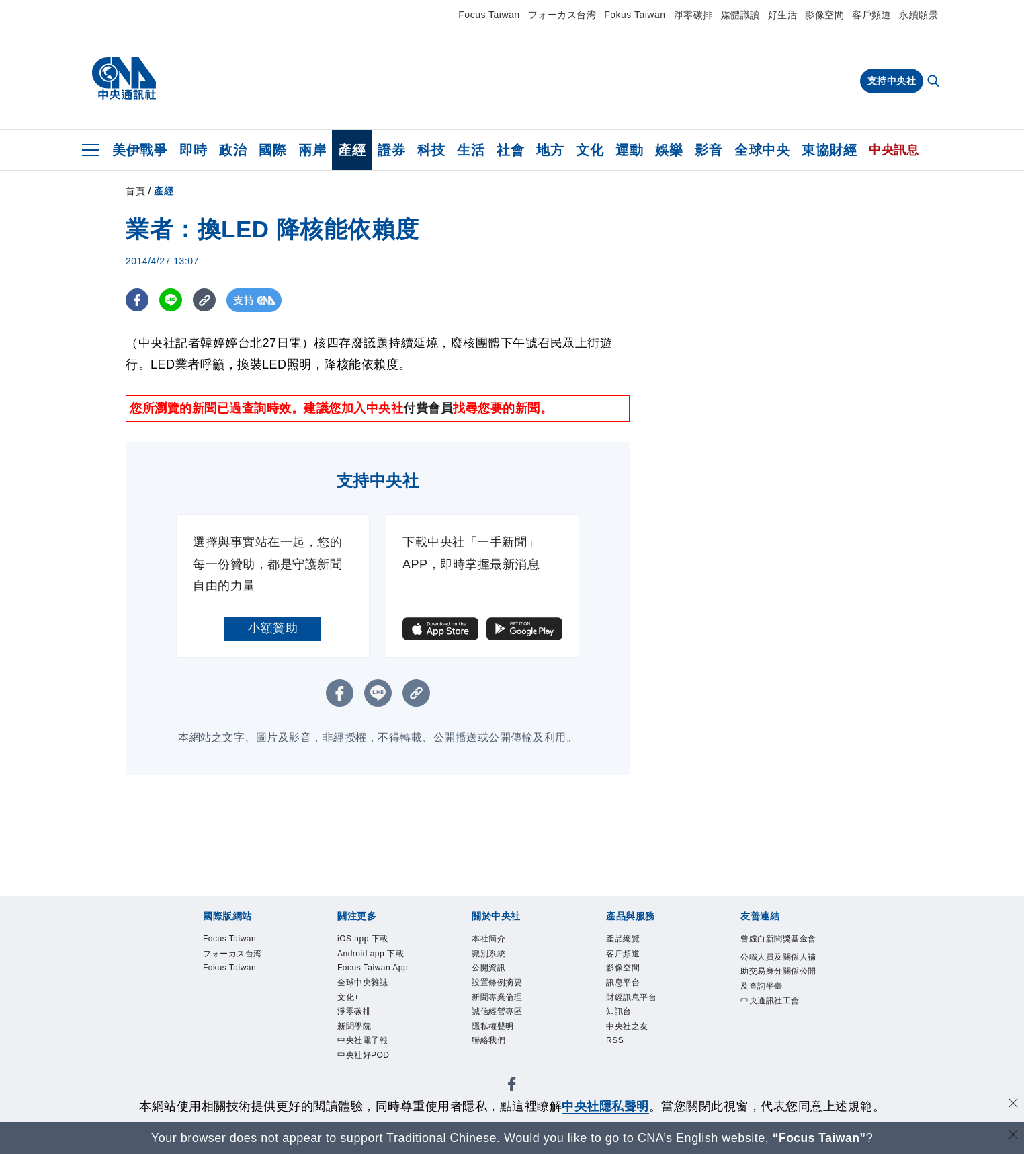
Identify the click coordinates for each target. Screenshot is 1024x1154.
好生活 (783, 15)
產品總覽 (623, 939)
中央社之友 (627, 1026)
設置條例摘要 (497, 982)
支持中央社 (891, 80)
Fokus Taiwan (634, 15)
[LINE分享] (171, 300)
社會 (510, 150)
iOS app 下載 (362, 939)
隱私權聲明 (493, 1026)
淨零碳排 (693, 15)
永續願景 (918, 15)
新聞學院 (354, 1026)
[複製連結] (206, 300)
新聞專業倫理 (497, 997)
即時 (193, 150)
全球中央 (762, 150)
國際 (272, 150)
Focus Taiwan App (372, 967)
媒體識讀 (740, 15)
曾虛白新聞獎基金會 (778, 939)
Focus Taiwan (488, 15)
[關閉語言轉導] (1012, 1136)
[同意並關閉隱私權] (1012, 1105)
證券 (391, 150)
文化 (589, 150)
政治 (233, 150)
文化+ (348, 997)
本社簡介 (488, 939)
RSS (615, 1040)
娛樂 (669, 150)
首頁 (135, 191)
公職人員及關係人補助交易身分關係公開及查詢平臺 (778, 971)
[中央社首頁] (124, 78)
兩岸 (312, 150)
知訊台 (619, 1011)
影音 (708, 150)
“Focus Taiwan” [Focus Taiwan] (819, 1138)
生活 (470, 150)
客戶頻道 (871, 15)
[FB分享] (137, 300)
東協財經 (829, 150)
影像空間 (824, 15)
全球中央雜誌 (362, 982)
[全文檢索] (934, 82)
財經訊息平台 (631, 997)
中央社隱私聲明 (605, 1106)
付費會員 (428, 408)
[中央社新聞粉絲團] (512, 1086)
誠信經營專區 (497, 1011)
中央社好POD (363, 1055)
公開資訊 (488, 967)
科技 (431, 150)
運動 (629, 150)
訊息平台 (623, 982)
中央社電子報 (362, 1040)
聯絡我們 (488, 1040)
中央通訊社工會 (770, 1000)
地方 (550, 150)
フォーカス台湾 (562, 15)
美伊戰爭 (139, 150)
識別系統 (488, 953)
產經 (352, 150)
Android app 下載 (370, 953)
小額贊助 (273, 628)
